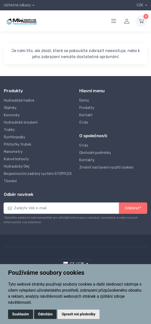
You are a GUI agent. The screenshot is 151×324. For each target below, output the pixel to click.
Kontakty (87, 160)
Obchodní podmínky (95, 153)
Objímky (10, 108)
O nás (83, 122)
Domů (84, 100)
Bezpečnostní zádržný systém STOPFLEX (38, 174)
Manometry (13, 152)
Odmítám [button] (45, 314)
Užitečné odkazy (17, 5)
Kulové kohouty (16, 159)
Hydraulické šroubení (20, 122)
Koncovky (12, 115)
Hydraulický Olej (16, 166)
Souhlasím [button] (20, 314)
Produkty (86, 108)
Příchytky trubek (17, 144)
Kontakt (86, 115)
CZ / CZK (74, 264)
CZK (140, 5)
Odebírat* (133, 208)
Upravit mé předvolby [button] (78, 314)
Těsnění (10, 181)
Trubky (9, 130)
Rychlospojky (14, 137)
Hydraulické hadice (19, 100)
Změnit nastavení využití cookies (106, 167)
